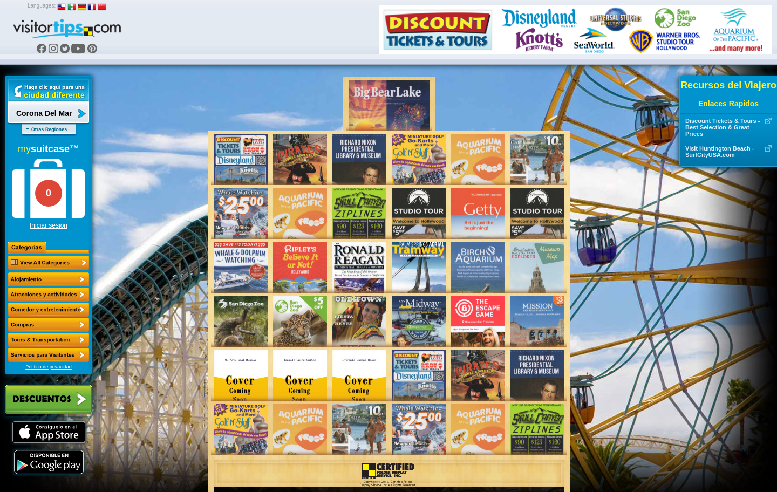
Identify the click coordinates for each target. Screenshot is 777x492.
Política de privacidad (48, 367)
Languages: (42, 6)
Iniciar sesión (48, 225)
